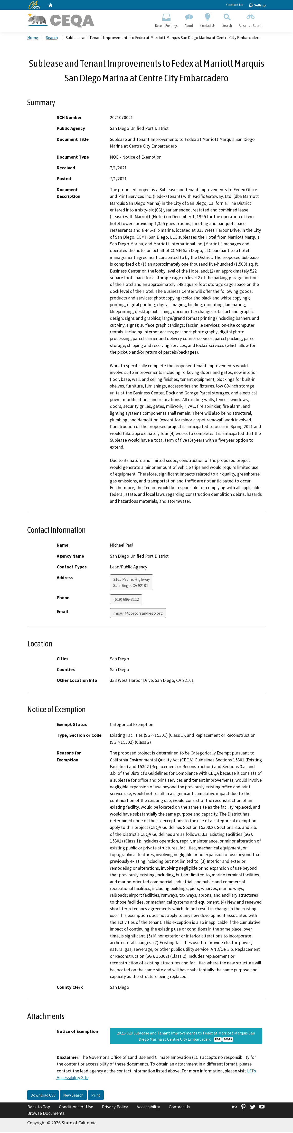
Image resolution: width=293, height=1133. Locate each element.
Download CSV (43, 1095)
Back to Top (38, 1107)
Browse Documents (46, 1114)
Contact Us (234, 4)
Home (32, 38)
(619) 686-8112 (126, 600)
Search (227, 19)
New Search (73, 1095)
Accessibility (148, 1107)
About (189, 19)
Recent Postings (166, 19)
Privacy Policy (115, 1107)
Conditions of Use (76, 1107)
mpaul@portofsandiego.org (138, 613)
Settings (257, 5)
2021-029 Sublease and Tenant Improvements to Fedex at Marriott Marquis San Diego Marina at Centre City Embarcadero (186, 1036)
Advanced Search (250, 19)
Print (95, 1095)
